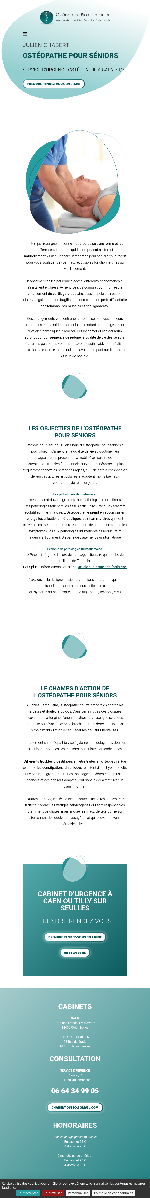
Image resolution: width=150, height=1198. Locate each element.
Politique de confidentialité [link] (113, 1193)
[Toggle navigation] (25, 33)
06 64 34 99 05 (75, 953)
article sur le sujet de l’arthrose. (102, 567)
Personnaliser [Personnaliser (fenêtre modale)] (78, 1193)
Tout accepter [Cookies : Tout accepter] (28, 1193)
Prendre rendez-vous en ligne (53, 84)
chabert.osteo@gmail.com (75, 1107)
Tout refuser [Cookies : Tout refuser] (53, 1193)
